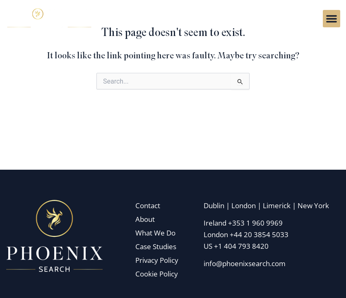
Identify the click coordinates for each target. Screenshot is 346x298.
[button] (331, 18)
